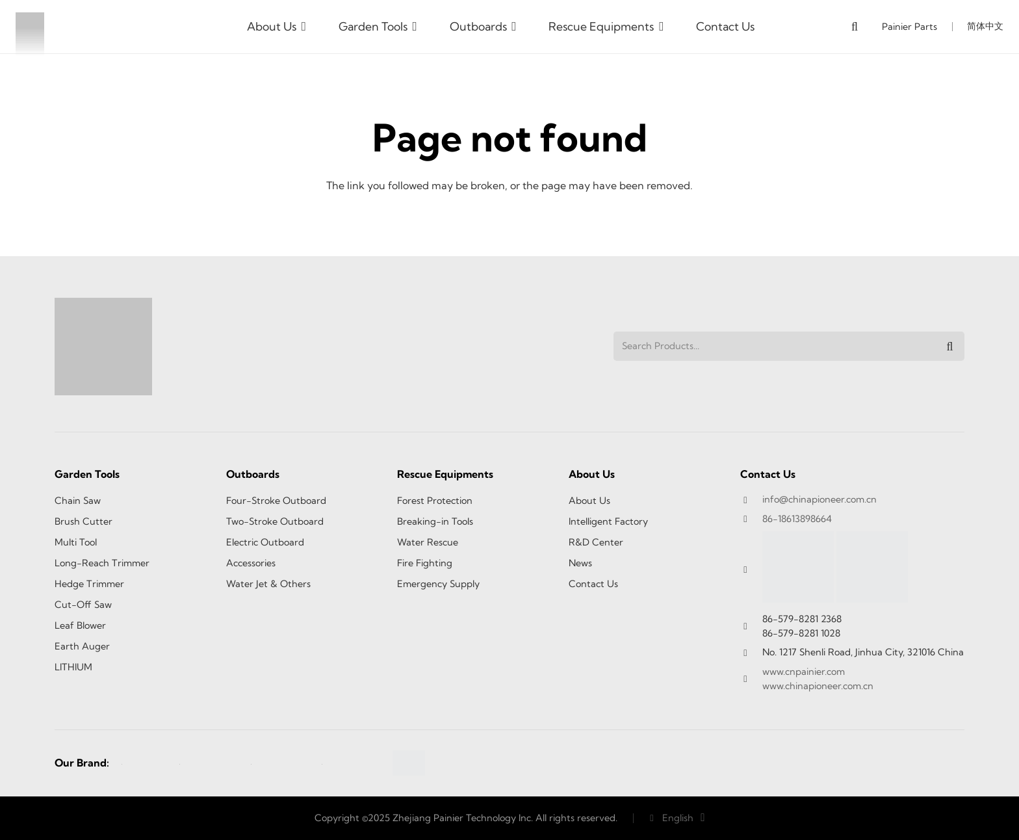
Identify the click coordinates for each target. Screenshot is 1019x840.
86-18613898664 (797, 519)
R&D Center (596, 542)
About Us (589, 500)
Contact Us (593, 584)
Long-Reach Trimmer (102, 563)
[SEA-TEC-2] (208, 763)
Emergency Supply (438, 584)
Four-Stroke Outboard (276, 500)
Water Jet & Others (268, 584)
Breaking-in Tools (435, 521)
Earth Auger (82, 646)
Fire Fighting (424, 563)
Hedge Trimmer (89, 584)
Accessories (251, 563)
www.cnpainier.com (803, 671)
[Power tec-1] (280, 763)
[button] (301, 26)
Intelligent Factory (608, 521)
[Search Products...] (788, 346)
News (580, 563)
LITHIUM (73, 667)
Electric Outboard (265, 542)
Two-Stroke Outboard (275, 521)
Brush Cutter (83, 521)
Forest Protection (434, 500)
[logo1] (30, 26)
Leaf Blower (80, 625)
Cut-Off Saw (83, 604)
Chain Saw (78, 500)
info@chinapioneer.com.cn (819, 499)
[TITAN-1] (351, 763)
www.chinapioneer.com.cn (817, 686)
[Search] (949, 346)
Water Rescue (427, 542)
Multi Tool (76, 542)
